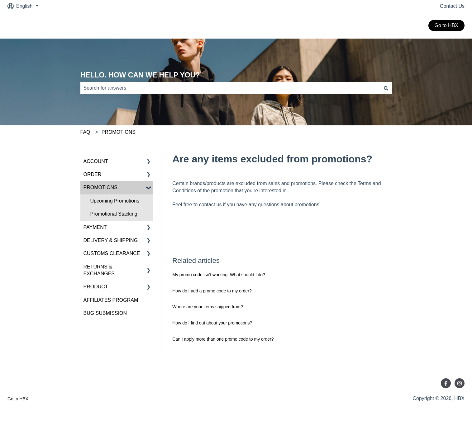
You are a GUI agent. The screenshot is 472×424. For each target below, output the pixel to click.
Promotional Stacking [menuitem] (113, 214)
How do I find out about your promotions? (212, 322)
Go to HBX (446, 25)
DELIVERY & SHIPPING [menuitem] (110, 240)
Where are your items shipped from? (207, 306)
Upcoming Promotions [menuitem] (114, 200)
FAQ (85, 132)
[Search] (386, 88)
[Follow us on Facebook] (446, 383)
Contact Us (452, 6)
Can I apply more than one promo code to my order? (223, 339)
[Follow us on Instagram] (460, 383)
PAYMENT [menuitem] (95, 227)
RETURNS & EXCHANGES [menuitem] (99, 270)
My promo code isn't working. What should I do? (218, 274)
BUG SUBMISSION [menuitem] (105, 313)
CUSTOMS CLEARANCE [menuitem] (111, 253)
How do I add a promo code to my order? (211, 290)
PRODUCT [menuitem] (95, 286)
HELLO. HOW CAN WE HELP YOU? (140, 75)
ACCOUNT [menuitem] (95, 161)
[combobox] (230, 88)
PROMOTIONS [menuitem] (100, 187)
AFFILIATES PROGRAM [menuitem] (110, 300)
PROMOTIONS (119, 132)
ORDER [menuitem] (92, 174)
